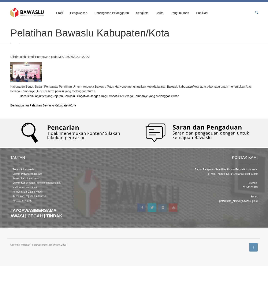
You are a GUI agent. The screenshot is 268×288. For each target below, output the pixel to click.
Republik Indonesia (23, 191)
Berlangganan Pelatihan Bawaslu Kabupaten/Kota (43, 127)
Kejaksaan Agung (22, 222)
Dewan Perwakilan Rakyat (27, 195)
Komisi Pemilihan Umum (26, 200)
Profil (59, 13)
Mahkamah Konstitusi (24, 208)
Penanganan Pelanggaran (111, 13)
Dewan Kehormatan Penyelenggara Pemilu (36, 204)
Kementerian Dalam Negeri (27, 213)
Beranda (14, 28)
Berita (160, 13)
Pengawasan (78, 13)
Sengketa (142, 13)
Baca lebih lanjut (99, 118)
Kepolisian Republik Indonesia (29, 217)
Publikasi (202, 13)
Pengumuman (180, 13)
